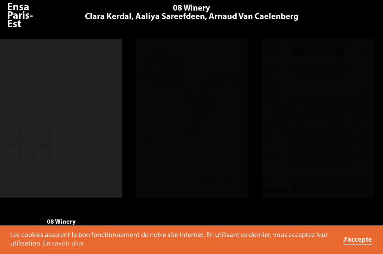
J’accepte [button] (357, 239)
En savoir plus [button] (63, 243)
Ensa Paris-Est (20, 16)
